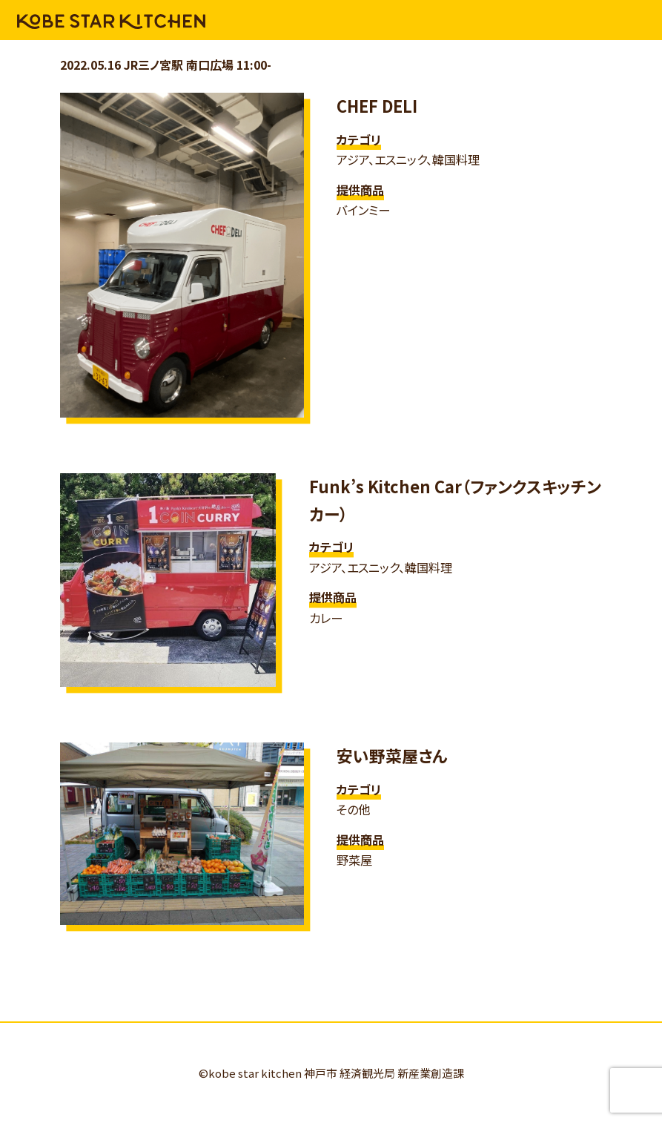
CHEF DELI (377, 105)
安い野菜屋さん (392, 755)
